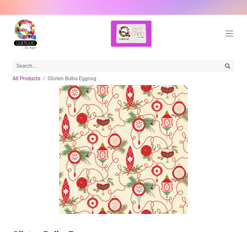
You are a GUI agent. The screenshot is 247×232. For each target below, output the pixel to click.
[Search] (227, 66)
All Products (26, 78)
